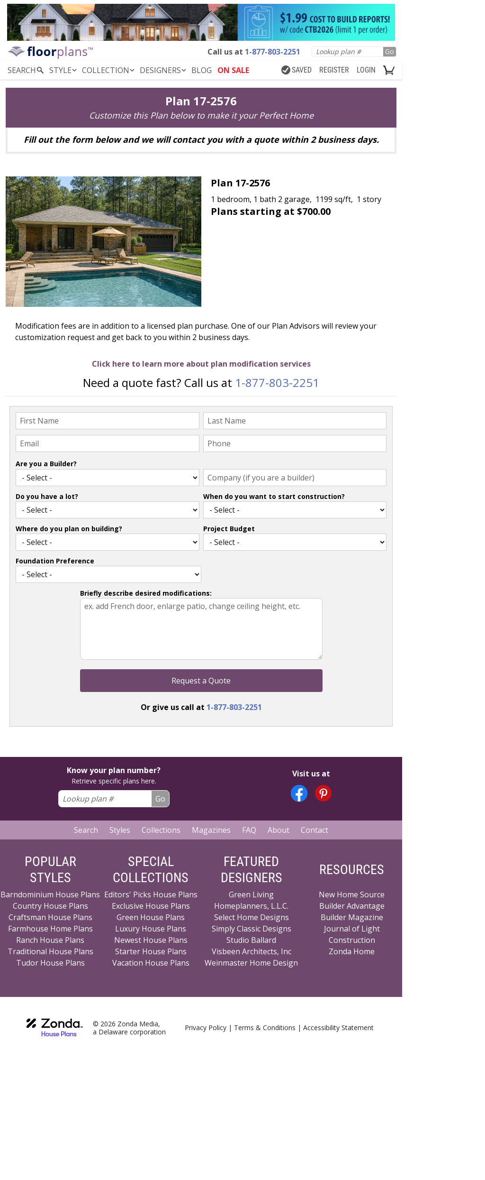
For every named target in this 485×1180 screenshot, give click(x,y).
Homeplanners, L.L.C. (251, 906)
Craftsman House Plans (50, 917)
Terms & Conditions (265, 1027)
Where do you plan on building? (69, 528)
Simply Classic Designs (251, 928)
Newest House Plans (151, 940)
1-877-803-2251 (277, 382)
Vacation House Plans (150, 963)
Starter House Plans (151, 951)
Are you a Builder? (46, 463)
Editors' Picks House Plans (151, 894)
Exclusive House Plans (151, 906)
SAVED (296, 69)
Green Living (251, 894)
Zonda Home (352, 951)
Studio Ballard (251, 940)
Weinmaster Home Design (251, 963)
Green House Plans (151, 917)
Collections (161, 830)
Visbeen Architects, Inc (251, 951)
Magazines (211, 830)
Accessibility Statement (338, 1027)
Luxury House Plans (150, 928)
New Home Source (352, 894)
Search (86, 830)
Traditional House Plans (50, 951)
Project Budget (229, 528)
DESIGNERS (164, 70)
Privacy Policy (205, 1027)
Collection (109, 70)
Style (63, 70)
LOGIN (366, 69)
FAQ (249, 830)
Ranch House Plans (50, 940)
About (278, 830)
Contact (314, 830)
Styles (119, 830)
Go (389, 51)
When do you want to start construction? (274, 496)
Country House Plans (50, 906)
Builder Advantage (352, 906)
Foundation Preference (55, 560)
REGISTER (334, 69)
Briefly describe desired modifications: (146, 593)
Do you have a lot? (47, 496)
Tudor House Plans (50, 963)
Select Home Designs (251, 917)
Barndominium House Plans (50, 894)
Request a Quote (201, 680)
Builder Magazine (352, 917)
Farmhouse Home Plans (50, 928)
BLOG (201, 70)
